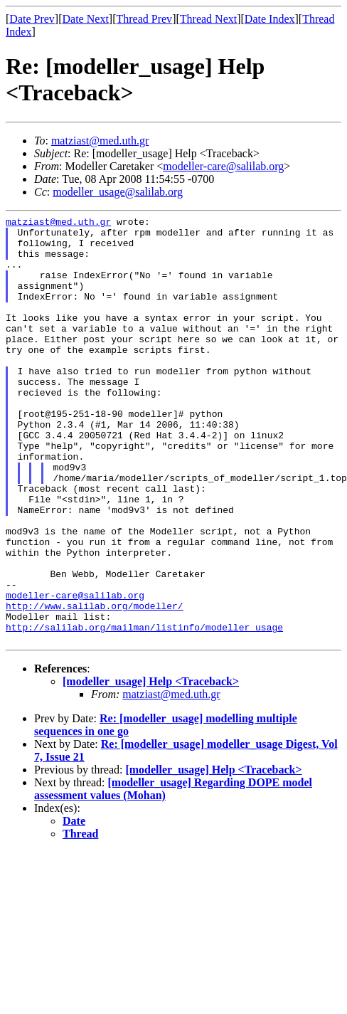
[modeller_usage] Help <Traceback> (151, 767)
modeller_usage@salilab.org (118, 192)
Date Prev (32, 19)
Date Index (270, 19)
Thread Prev (144, 19)
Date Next (86, 19)
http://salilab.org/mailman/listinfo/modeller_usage (144, 710)
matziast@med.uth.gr (100, 140)
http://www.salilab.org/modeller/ (94, 684)
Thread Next (208, 19)
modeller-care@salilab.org (223, 166)
